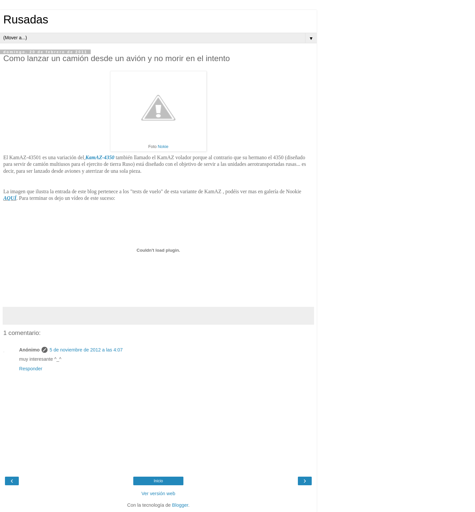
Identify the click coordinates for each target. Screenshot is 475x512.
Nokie (163, 146)
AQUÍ (9, 198)
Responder (30, 368)
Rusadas (25, 19)
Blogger (180, 505)
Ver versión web (158, 493)
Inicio (158, 481)
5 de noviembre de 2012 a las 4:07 (86, 349)
